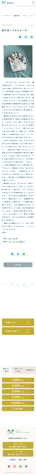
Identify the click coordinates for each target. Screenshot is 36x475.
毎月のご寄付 (6, 370)
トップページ (6, 16)
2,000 (18, 386)
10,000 (18, 403)
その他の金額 (17, 409)
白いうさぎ (13, 238)
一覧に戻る (18, 265)
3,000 (18, 391)
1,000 (18, 380)
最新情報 (17, 16)
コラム (24, 16)
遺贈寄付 (30, 370)
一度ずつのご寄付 (18, 370)
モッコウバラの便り (16, 241)
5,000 (18, 397)
